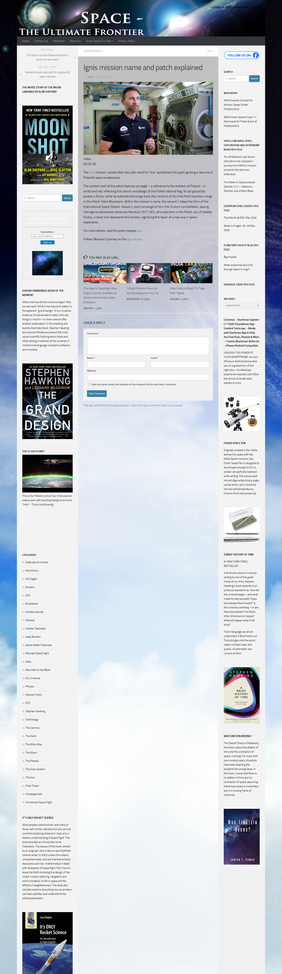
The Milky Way (34, 744)
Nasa (28, 661)
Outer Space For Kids (98, 41)
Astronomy (32, 570)
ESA (28, 595)
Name (91, 357)
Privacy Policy (127, 41)
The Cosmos (33, 727)
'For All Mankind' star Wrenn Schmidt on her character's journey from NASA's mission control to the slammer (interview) (240, 165)
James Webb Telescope (39, 645)
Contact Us (41, 41)
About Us (75, 41)
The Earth (31, 736)
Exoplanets (32, 603)
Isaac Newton (33, 636)
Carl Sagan (31, 578)
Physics (30, 686)
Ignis (92, 172)
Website (91, 370)
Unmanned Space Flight (39, 802)
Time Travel (32, 785)
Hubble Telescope (36, 628)
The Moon (31, 752)
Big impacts (230, 257)
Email (154, 357)
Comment (93, 333)
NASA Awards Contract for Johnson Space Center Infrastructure (238, 105)
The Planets (32, 761)
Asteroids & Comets (37, 562)
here (140, 230)
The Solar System (35, 769)
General (30, 620)
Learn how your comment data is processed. (156, 405)
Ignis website (136, 239)
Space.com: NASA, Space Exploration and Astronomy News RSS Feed (242, 145)
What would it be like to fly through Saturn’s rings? (238, 267)
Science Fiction (34, 694)
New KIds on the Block (38, 670)
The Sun (30, 777)
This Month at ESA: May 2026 (240, 217)
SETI (28, 703)
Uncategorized (94, 51)
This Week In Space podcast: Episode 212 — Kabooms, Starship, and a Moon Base (239, 187)
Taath (90, 76)
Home (25, 41)
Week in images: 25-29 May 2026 (239, 228)
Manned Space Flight (37, 653)
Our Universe (33, 678)
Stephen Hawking (35, 711)
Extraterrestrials (35, 612)
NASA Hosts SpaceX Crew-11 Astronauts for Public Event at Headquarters (240, 121)
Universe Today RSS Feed (239, 284)
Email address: (47, 232)
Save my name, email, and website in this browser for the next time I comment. (133, 384)
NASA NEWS (230, 93)
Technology (32, 719)
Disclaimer (59, 41)
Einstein (30, 587)
